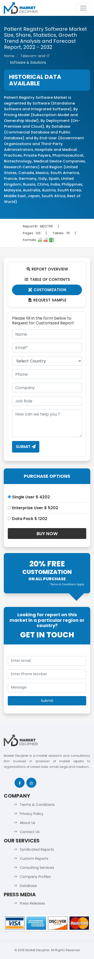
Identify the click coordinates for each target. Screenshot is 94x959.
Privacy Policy (31, 813)
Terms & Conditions (37, 804)
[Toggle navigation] (83, 8)
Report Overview (47, 269)
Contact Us (30, 831)
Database (28, 885)
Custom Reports (34, 858)
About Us (27, 822)
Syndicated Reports (37, 849)
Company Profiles (35, 876)
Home (9, 55)
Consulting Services (37, 867)
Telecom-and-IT (35, 55)
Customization (47, 289)
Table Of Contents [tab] (47, 279)
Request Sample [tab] (47, 300)
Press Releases (32, 903)
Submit (26, 447)
